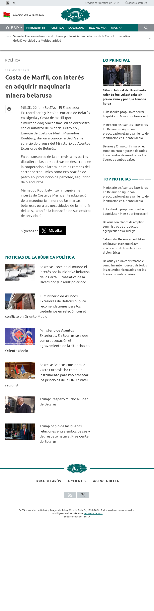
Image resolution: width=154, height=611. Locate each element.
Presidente (35, 27)
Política (57, 27)
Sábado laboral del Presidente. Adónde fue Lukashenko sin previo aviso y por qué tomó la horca (125, 97)
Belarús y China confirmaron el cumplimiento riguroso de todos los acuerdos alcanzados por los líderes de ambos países (125, 153)
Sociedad (76, 27)
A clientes (76, 481)
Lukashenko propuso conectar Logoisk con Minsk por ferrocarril (125, 114)
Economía (97, 27)
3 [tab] (147, 177)
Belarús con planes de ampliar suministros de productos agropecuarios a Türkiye (123, 226)
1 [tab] (135, 177)
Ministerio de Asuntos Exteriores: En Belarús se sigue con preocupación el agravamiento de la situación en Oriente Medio (47, 340)
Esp (15, 27)
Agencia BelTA (106, 481)
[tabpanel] (127, 233)
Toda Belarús (48, 481)
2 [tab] (141, 177)
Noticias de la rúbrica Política (40, 257)
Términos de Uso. (93, 513)
